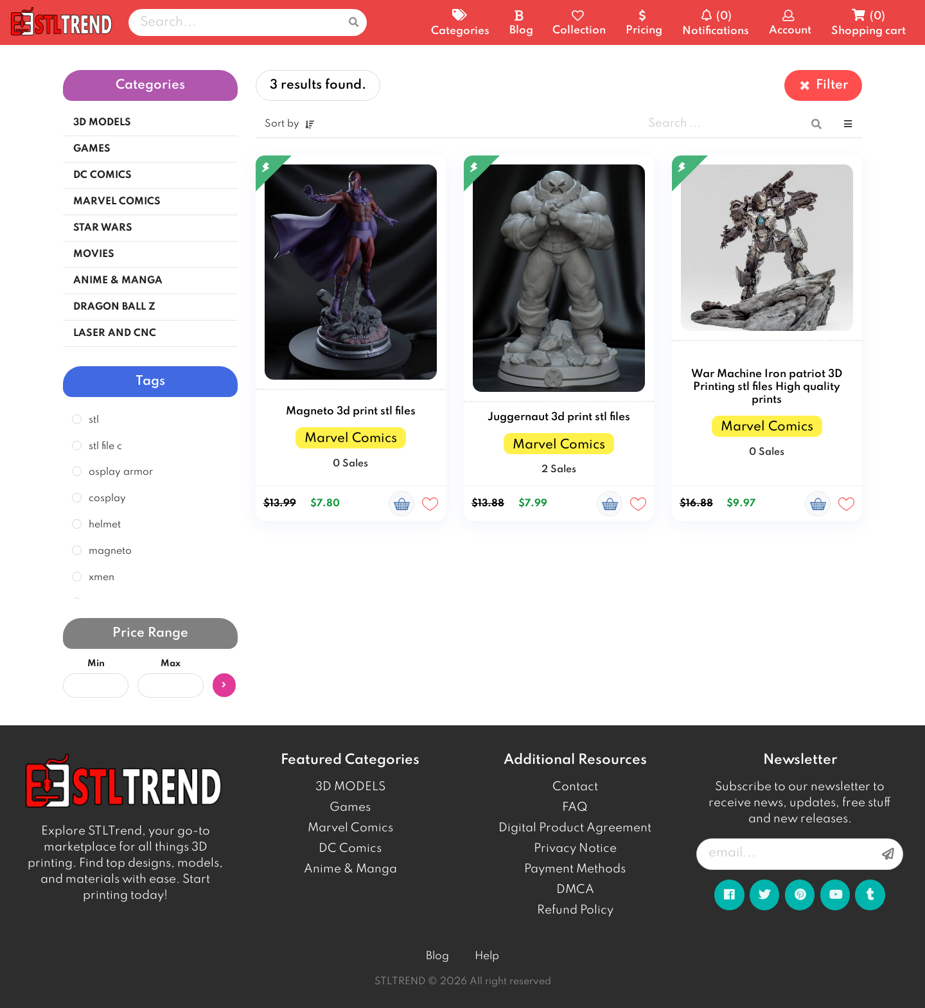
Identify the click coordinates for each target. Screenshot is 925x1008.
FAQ (575, 807)
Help (487, 956)
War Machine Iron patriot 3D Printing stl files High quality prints (766, 387)
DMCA (575, 890)
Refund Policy (575, 910)
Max (171, 663)
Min (96, 663)
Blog (437, 956)
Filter (823, 85)
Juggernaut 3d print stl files (559, 417)
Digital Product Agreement (574, 828)
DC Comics (350, 848)
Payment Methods (575, 869)
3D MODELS (350, 787)
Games (350, 807)
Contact (575, 787)
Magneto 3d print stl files (351, 411)
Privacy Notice (575, 848)
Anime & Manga (350, 869)
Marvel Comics (350, 828)
